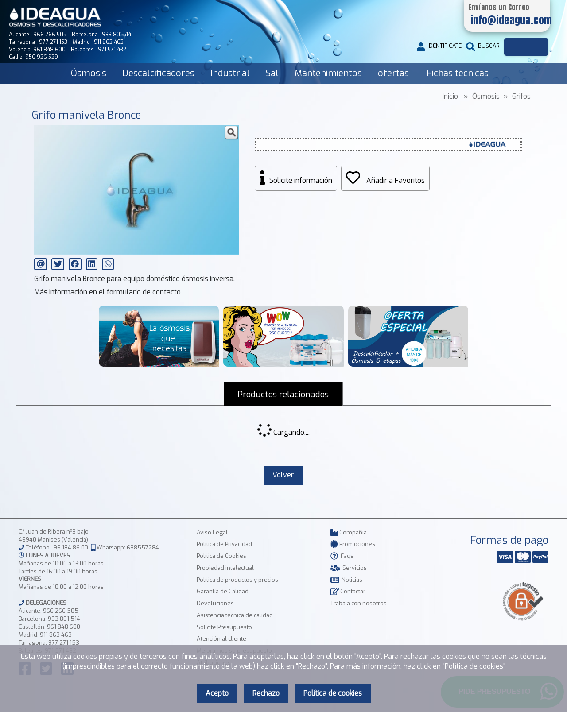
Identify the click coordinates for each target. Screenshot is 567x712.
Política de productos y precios (237, 580)
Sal (272, 73)
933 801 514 (64, 619)
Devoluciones (215, 603)
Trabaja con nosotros (358, 603)
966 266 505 (60, 611)
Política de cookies (332, 693)
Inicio (450, 96)
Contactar (347, 591)
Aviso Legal (212, 532)
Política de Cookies (221, 556)
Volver (283, 475)
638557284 (143, 547)
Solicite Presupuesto (224, 627)
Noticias (346, 580)
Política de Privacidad (224, 544)
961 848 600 (63, 627)
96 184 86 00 (71, 547)
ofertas (393, 73)
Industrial (230, 73)
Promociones (352, 544)
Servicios (348, 568)
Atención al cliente (221, 638)
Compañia (348, 532)
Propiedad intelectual (225, 568)
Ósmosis (88, 73)
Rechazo (266, 693)
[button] (231, 133)
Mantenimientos (328, 73)
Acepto (217, 693)
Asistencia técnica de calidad (235, 615)
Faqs (341, 556)
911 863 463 (56, 634)
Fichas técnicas (458, 73)
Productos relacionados (283, 394)
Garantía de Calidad (223, 591)
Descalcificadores (158, 73)
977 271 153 (63, 642)
